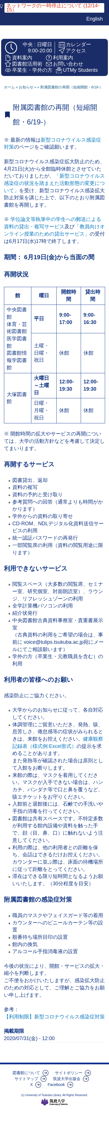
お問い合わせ (68, 64)
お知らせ (26, 87)
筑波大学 (54, 1102)
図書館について (26, 1073)
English (94, 19)
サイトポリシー (68, 1073)
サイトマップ (26, 1078)
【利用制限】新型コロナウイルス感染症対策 (54, 1017)
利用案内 (63, 58)
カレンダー (78, 44)
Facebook (56, 1084)
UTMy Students (80, 70)
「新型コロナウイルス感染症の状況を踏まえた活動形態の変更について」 (54, 183)
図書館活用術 (27, 64)
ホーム (9, 87)
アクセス (76, 50)
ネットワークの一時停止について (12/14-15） (52, 8)
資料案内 (22, 58)
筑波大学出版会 (66, 1078)
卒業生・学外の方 (32, 70)
